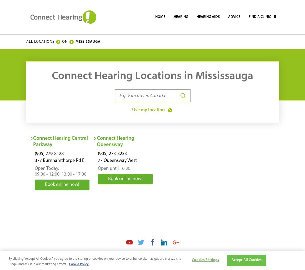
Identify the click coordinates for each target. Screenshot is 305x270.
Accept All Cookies (247, 262)
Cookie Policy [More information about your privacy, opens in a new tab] (79, 265)
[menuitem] (160, 17)
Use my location (152, 110)
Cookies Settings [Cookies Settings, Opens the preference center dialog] (205, 262)
